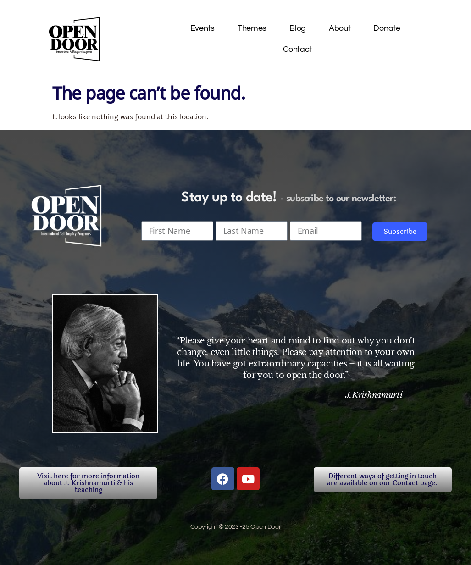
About (340, 28)
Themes (252, 28)
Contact (297, 49)
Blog (297, 28)
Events (202, 28)
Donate (386, 28)
